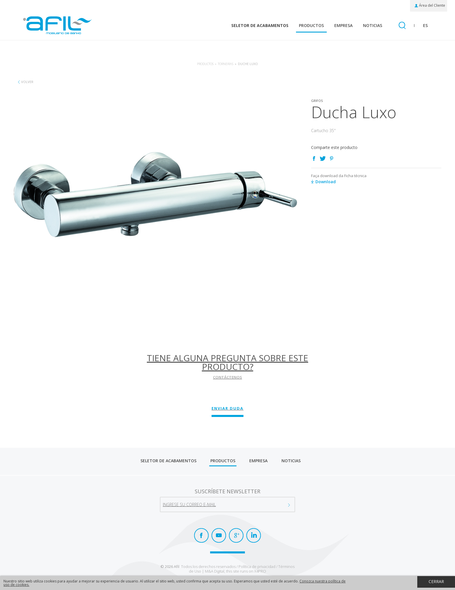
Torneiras (225, 64)
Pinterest (331, 158)
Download (325, 181)
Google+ (236, 535)
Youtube (219, 535)
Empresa (343, 25)
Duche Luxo (248, 64)
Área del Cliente (432, 5)
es (425, 25)
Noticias (372, 25)
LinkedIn (253, 535)
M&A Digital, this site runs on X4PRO (235, 571)
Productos (311, 25)
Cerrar (436, 581)
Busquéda (402, 25)
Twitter (323, 158)
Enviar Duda (227, 408)
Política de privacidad (257, 566)
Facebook (314, 158)
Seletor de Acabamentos (259, 25)
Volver (27, 82)
